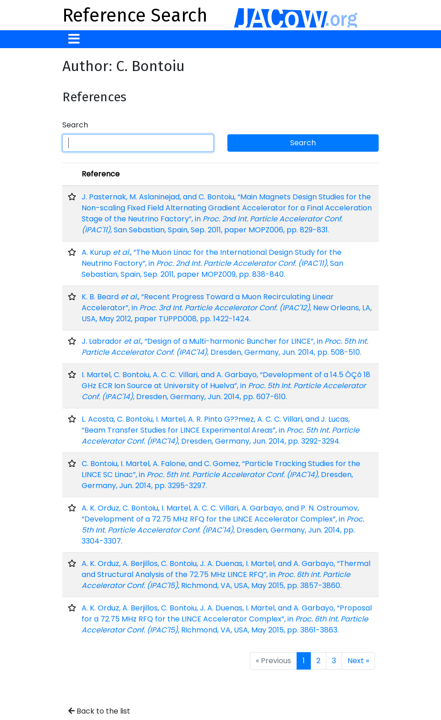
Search (75, 125)
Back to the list (99, 711)
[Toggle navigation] (74, 39)
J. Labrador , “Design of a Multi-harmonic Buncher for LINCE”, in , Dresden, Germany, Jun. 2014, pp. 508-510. (225, 346)
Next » (358, 660)
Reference (101, 174)
